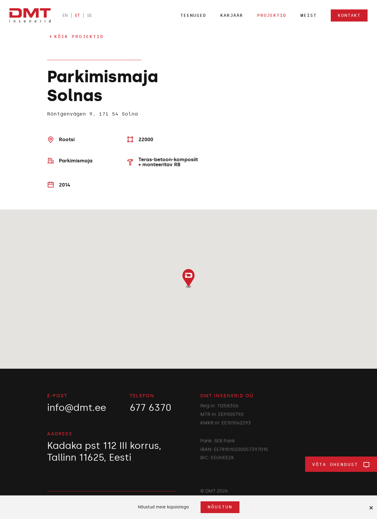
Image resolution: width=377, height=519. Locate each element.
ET (77, 15)
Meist (308, 15)
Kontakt (349, 15)
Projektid (271, 15)
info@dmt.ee (76, 407)
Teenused (193, 15)
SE (89, 15)
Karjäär (231, 15)
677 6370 (150, 407)
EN (65, 15)
